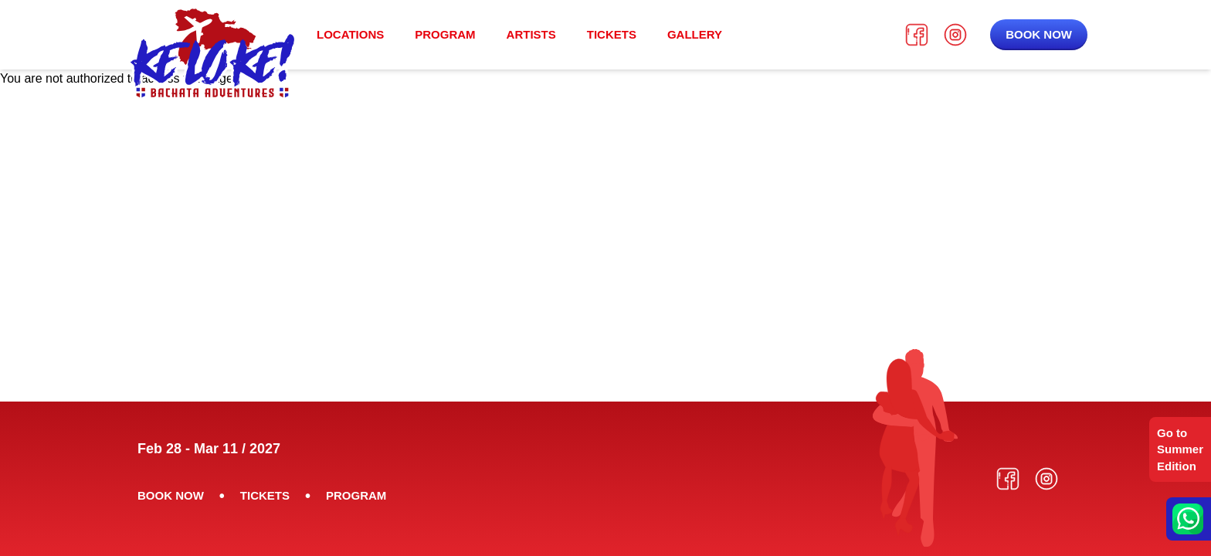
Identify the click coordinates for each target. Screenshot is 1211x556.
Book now (1039, 34)
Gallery (694, 34)
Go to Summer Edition (1180, 449)
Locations (350, 34)
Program (445, 34)
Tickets (611, 34)
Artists (531, 34)
